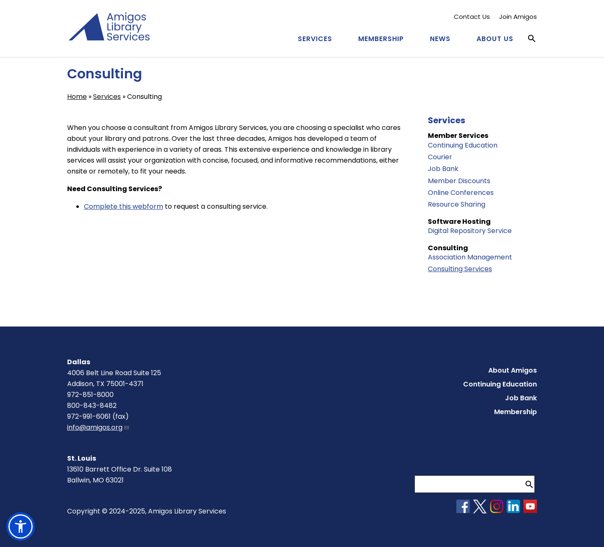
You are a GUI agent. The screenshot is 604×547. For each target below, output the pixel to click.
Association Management (470, 257)
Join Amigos (518, 16)
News (440, 39)
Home (77, 96)
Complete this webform (123, 206)
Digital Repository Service (470, 231)
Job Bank (443, 169)
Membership (381, 39)
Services (315, 39)
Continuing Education (462, 145)
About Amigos (512, 370)
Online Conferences (461, 192)
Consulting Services (460, 269)
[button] (20, 526)
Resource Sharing (456, 204)
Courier (440, 157)
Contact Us (472, 16)
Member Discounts (459, 181)
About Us (494, 39)
